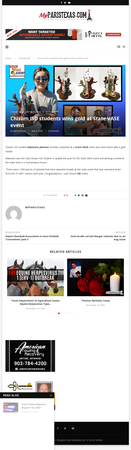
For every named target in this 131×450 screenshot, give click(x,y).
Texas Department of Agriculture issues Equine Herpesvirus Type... (35, 302)
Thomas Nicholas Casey (95, 300)
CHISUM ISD (24, 58)
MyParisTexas (19, 131)
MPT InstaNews (33, 112)
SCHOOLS (50, 112)
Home (8, 58)
